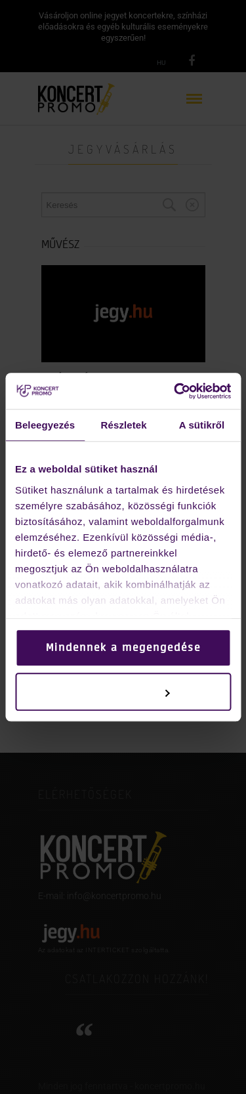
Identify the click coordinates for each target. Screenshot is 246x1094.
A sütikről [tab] (202, 425)
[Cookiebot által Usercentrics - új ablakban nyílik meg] (175, 391)
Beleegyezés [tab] (45, 425)
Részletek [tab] (124, 425)
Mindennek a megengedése (123, 648)
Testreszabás (123, 692)
